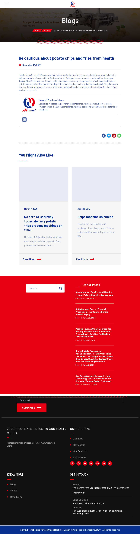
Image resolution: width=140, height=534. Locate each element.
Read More (33, 260)
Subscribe (31, 407)
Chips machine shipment (95, 217)
